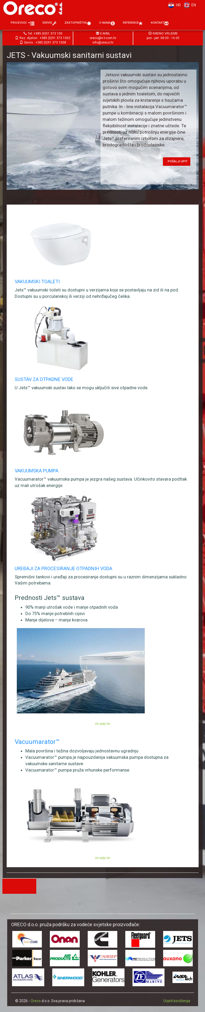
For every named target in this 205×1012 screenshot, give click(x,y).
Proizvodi (22, 23)
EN (189, 5)
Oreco (36, 1001)
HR (173, 5)
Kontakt (159, 23)
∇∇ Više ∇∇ (102, 724)
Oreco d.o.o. (35, 8)
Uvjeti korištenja (176, 1001)
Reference (133, 23)
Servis (49, 23)
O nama (107, 23)
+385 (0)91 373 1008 (50, 42)
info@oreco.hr (103, 42)
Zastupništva (78, 23)
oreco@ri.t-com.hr (103, 38)
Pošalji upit (178, 161)
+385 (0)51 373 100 (48, 33)
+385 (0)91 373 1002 (55, 38)
